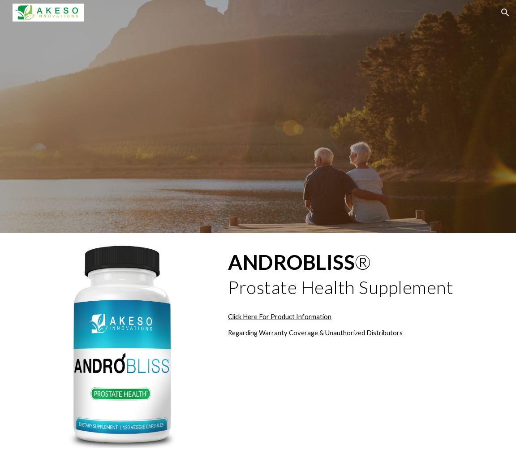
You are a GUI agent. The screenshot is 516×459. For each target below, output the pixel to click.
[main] (356, 274)
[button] (505, 12)
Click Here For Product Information (279, 316)
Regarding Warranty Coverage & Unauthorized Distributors (315, 333)
